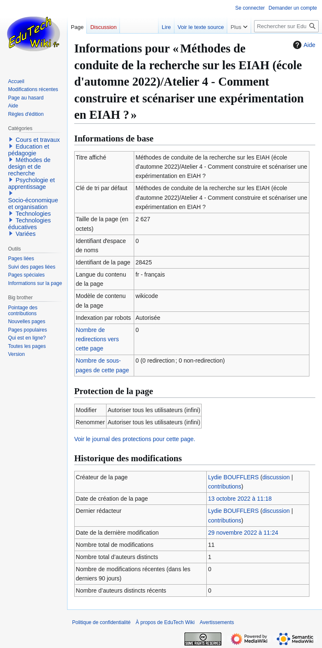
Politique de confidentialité (101, 622)
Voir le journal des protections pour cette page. (134, 439)
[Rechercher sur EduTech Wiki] (286, 26)
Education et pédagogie (28, 150)
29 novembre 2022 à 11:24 (243, 532)
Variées (26, 233)
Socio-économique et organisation (33, 203)
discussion (276, 477)
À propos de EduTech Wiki (165, 622)
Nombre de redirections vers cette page (97, 339)
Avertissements (217, 622)
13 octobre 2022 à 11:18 (240, 498)
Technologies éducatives (29, 223)
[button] (11, 139)
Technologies (33, 213)
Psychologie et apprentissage (31, 183)
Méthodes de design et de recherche (29, 167)
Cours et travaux (38, 139)
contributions (224, 486)
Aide (303, 45)
